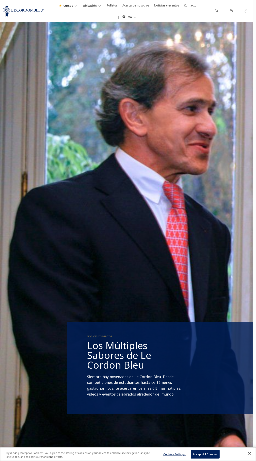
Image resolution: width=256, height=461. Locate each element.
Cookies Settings (174, 454)
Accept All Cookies (205, 454)
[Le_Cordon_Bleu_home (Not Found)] (23, 11)
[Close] (249, 453)
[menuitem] (216, 11)
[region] (128, 454)
